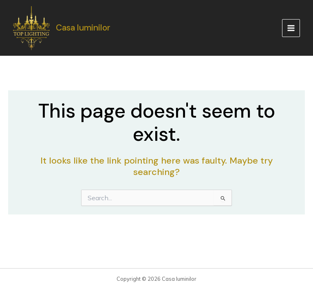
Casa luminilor (83, 27)
